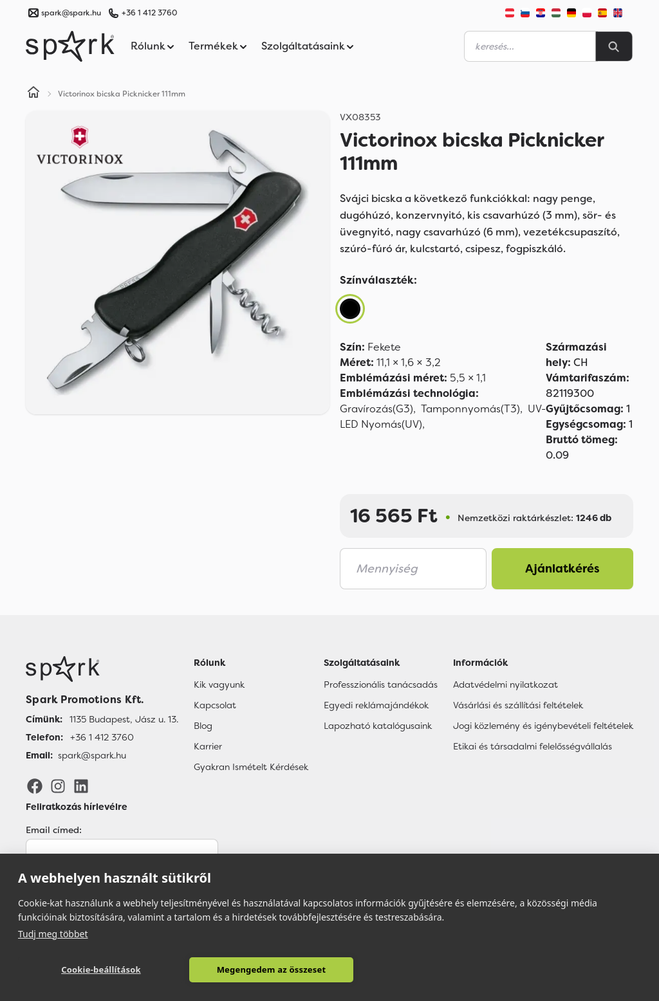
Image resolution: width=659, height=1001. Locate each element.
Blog (203, 725)
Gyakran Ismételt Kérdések (251, 767)
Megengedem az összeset (206, 969)
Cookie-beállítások (79, 969)
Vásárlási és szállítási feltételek (518, 705)
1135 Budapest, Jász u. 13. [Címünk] (124, 719)
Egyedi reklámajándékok (376, 705)
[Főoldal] (102, 669)
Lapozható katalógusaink (378, 725)
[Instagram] (58, 785)
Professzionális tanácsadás (381, 684)
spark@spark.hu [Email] (92, 755)
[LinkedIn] (81, 785)
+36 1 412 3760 (149, 13)
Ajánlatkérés (562, 568)
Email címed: (54, 830)
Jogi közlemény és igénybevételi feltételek (543, 725)
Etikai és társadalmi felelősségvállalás (532, 746)
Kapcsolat (215, 705)
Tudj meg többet (53, 932)
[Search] (614, 46)
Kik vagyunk (219, 684)
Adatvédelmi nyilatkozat (505, 684)
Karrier (208, 746)
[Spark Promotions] (70, 46)
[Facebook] (35, 785)
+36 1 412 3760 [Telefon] (102, 737)
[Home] (33, 93)
